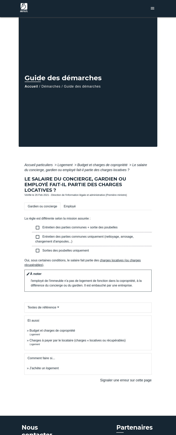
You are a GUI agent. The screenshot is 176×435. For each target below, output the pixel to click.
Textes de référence (42, 307)
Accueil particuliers (39, 165)
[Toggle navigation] (152, 8)
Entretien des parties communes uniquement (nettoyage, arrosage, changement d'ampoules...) (84, 239)
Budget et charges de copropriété (102, 165)
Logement (66, 165)
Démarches (50, 86)
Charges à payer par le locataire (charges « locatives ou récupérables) (77, 340)
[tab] (42, 206)
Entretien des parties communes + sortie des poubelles (76, 227)
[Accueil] (43, 8)
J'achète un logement (44, 368)
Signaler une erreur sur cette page (126, 380)
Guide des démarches (82, 86)
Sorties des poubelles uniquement (62, 250)
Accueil (31, 86)
